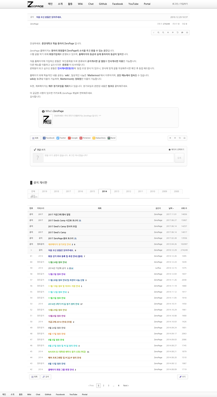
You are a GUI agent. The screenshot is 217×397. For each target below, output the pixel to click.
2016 (80, 191)
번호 (31, 208)
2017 (68, 191)
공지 (33, 196)
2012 (128, 191)
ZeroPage (34, 24)
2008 (176, 191)
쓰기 (182, 376)
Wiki (29, 394)
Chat (38, 394)
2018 (56, 191)
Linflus (158, 268)
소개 (12, 394)
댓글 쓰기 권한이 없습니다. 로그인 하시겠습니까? (66, 155)
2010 (152, 191)
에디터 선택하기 (176, 150)
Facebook (60, 394)
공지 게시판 (40, 182)
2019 (44, 191)
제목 (99, 208)
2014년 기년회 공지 (57, 268)
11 (88, 352)
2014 (104, 191)
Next (126, 385)
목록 (35, 138)
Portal (84, 394)
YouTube (73, 394)
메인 (4, 394)
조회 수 (184, 208)
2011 (140, 191)
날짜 (171, 208)
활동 (21, 394)
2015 (92, 191)
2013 (116, 191)
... (113, 385)
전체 (33, 191)
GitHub (48, 394)
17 (81, 304)
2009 (164, 191)
